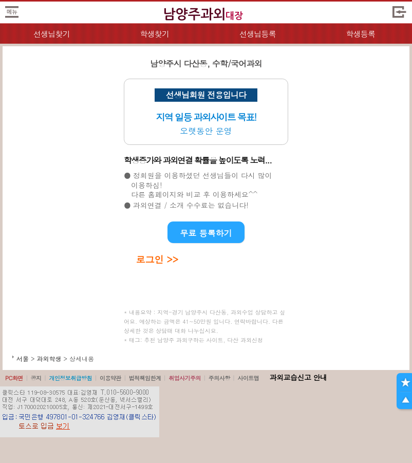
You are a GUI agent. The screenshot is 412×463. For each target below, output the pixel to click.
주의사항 (219, 378)
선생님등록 (257, 33)
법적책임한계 (145, 378)
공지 (36, 378)
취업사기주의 (184, 378)
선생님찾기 (51, 33)
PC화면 (14, 378)
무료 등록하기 (206, 233)
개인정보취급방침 (70, 378)
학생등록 (360, 33)
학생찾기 (154, 33)
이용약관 (110, 378)
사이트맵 (248, 378)
